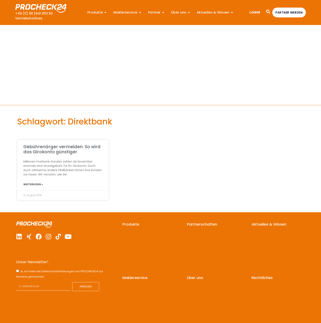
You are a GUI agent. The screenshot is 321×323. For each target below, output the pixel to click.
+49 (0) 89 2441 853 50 (34, 13)
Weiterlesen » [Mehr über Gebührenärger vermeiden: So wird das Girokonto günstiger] (33, 184)
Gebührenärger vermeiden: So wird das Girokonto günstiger (62, 149)
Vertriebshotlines (28, 18)
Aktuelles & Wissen (269, 224)
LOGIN (255, 12)
